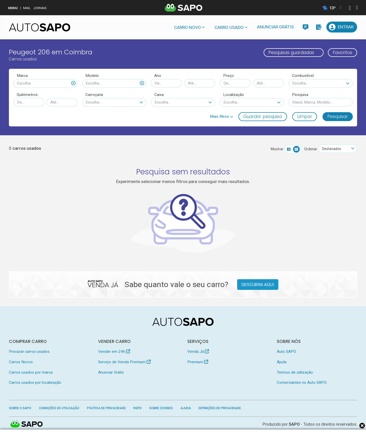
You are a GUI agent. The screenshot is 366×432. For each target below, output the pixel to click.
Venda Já (198, 351)
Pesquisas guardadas (291, 52)
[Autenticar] (350, 8)
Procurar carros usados (29, 351)
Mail (27, 8)
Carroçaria (94, 94)
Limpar (304, 116)
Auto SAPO (286, 351)
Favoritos (342, 52)
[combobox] (45, 83)
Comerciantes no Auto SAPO (302, 382)
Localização (233, 94)
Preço (228, 75)
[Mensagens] (305, 27)
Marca (22, 75)
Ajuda (281, 362)
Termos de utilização (295, 372)
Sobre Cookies (161, 408)
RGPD (137, 408)
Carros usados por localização (35, 382)
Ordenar (310, 149)
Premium (197, 362)
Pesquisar (337, 116)
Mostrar (277, 149)
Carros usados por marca (31, 372)
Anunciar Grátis (275, 26)
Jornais (40, 8)
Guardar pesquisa (262, 116)
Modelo (92, 75)
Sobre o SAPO (20, 408)
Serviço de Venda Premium (124, 362)
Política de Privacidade (106, 408)
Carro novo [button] (187, 27)
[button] (221, 116)
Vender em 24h (114, 351)
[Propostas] (318, 27)
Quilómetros (27, 94)
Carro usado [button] (229, 27)
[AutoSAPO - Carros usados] (39, 27)
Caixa (159, 94)
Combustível (303, 75)
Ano (157, 75)
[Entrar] (341, 27)
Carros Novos (21, 362)
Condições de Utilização (59, 408)
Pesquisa (300, 94)
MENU (13, 8)
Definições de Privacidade (220, 408)
